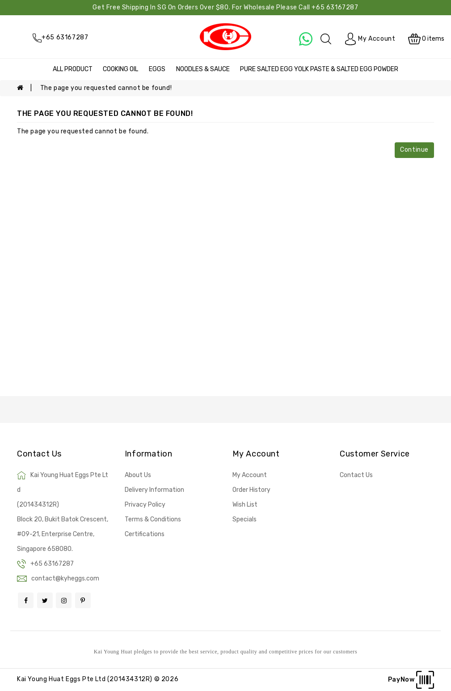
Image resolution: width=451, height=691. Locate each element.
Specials (244, 519)
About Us (138, 475)
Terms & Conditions (153, 519)
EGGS (157, 69)
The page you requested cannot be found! (106, 88)
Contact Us (356, 475)
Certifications (144, 534)
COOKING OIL (120, 69)
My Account (249, 475)
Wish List (244, 504)
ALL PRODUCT (73, 69)
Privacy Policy (145, 504)
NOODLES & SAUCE (203, 69)
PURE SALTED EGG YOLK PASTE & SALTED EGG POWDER (319, 69)
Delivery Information (154, 490)
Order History (251, 490)
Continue (414, 150)
